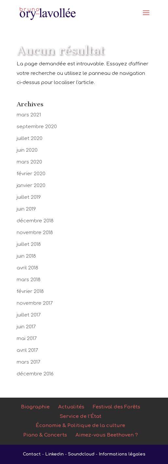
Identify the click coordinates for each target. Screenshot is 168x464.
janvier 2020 (31, 185)
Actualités (71, 407)
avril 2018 (27, 268)
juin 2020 (27, 150)
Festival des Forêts (116, 407)
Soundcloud (81, 454)
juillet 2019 (29, 197)
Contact (32, 454)
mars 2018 (29, 280)
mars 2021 (29, 115)
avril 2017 (27, 350)
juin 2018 (26, 256)
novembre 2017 (35, 303)
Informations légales (122, 454)
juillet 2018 (29, 244)
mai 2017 (27, 338)
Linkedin (54, 454)
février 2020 (31, 174)
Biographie (35, 407)
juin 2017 (26, 327)
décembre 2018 (35, 221)
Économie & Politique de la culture (80, 425)
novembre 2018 (35, 232)
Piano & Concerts (45, 435)
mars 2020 (29, 162)
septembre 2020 (37, 126)
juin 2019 (26, 209)
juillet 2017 (29, 315)
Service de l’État (80, 416)
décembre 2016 (35, 374)
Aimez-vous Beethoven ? (107, 435)
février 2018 (30, 291)
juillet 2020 (29, 138)
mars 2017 (29, 362)
